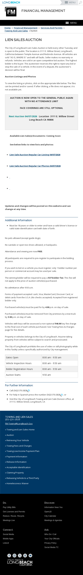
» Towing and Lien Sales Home (20, 429)
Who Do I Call (50, 534)
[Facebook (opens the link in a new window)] (9, 555)
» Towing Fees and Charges (18, 445)
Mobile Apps (8, 539)
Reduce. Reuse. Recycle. (14, 516)
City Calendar (50, 516)
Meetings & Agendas (53, 520)
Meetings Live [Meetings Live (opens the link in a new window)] (9, 520)
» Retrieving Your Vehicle (17, 440)
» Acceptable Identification (18, 467)
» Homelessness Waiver (17, 483)
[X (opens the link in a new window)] (20, 555)
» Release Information (16, 461)
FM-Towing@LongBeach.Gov (19, 423)
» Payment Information (16, 456)
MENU (72, 2)
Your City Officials (52, 539)
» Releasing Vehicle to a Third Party (22, 478)
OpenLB (47, 512)
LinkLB (6, 543)
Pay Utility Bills (9, 507)
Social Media (8, 534)
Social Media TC (51, 547)
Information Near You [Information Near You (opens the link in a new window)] (53, 507)
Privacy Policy (50, 543)
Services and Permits (51, 28)
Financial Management (25, 28)
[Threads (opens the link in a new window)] (25, 555)
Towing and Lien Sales (16, 31)
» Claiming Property (14, 472)
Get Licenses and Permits (14, 512)
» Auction (9, 435)
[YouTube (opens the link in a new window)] (30, 555)
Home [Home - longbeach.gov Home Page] (8, 28)
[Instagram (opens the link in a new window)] (14, 555)
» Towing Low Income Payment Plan (22, 451)
